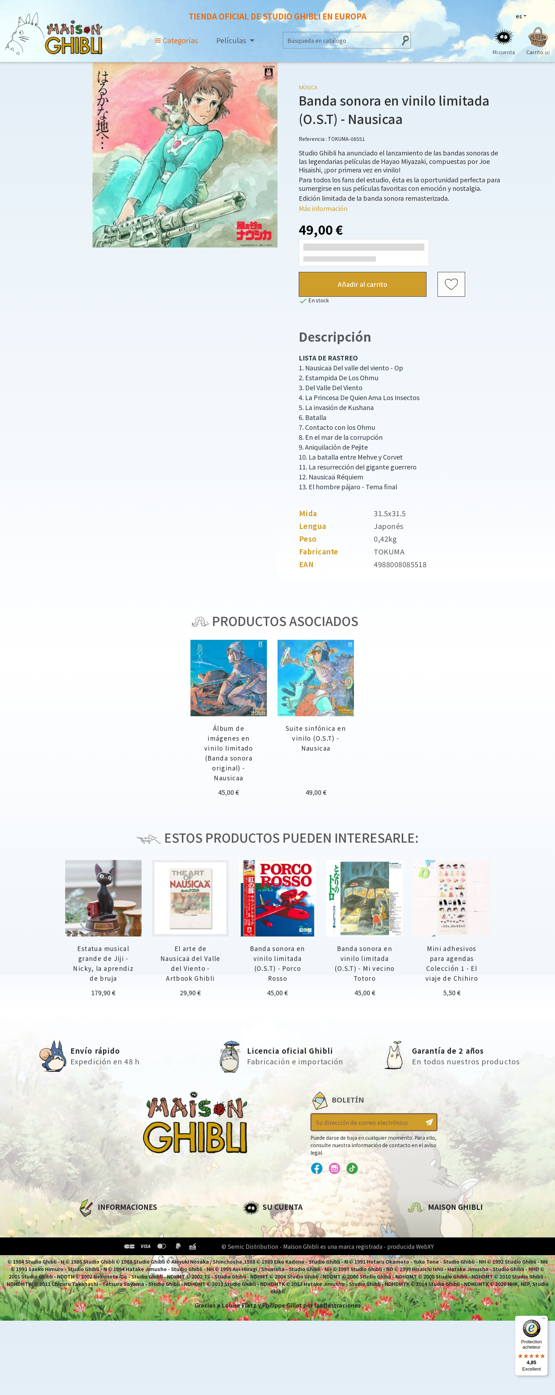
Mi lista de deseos (268, 1271)
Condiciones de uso (106, 1247)
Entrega (89, 1271)
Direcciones (259, 1247)
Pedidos (254, 1235)
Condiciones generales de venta (125, 1259)
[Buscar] (340, 40)
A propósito (95, 1223)
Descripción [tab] (335, 336)
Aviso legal (93, 1235)
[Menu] (543, 1320)
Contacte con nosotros (443, 1289)
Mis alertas (258, 1283)
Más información (323, 208)
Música (308, 87)
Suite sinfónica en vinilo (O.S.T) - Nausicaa (316, 738)
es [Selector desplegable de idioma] (519, 16)
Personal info (261, 1223)
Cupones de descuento (276, 1259)
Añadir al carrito (362, 284)
